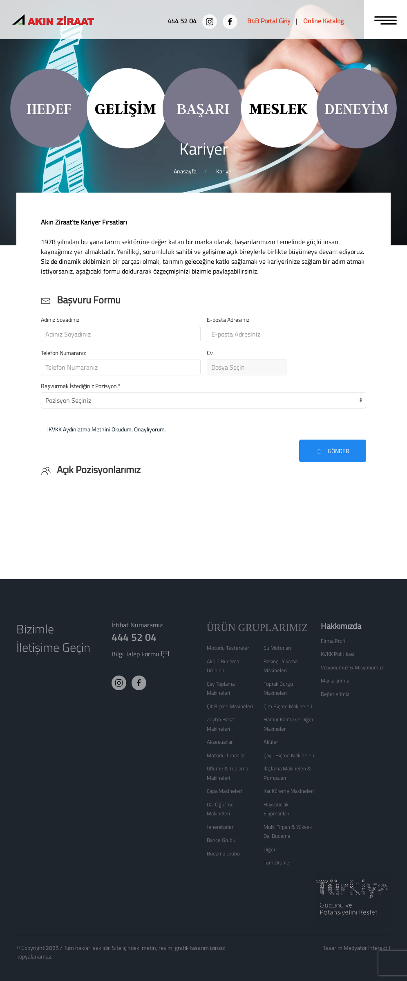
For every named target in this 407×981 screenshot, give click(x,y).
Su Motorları (277, 648)
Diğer (269, 849)
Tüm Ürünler (277, 862)
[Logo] (67, 20)
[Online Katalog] (323, 21)
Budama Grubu (223, 853)
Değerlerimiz (335, 694)
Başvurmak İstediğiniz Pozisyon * (81, 386)
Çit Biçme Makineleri (230, 706)
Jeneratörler (220, 827)
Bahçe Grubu (221, 840)
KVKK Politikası (337, 654)
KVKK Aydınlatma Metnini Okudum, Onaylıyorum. (107, 429)
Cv (210, 352)
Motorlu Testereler (228, 648)
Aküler (271, 742)
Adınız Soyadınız (60, 319)
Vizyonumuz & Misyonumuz (352, 667)
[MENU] (385, 19)
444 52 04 (134, 637)
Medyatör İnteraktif (367, 947)
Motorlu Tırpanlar (226, 755)
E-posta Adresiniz (228, 319)
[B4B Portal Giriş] (268, 21)
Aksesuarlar (220, 742)
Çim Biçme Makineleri (288, 706)
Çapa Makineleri (224, 791)
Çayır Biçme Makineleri (289, 755)
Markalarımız (335, 680)
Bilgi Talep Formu (140, 654)
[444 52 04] (183, 21)
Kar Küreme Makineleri (289, 791)
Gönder (332, 451)
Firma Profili (334, 641)
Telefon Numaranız (63, 352)
